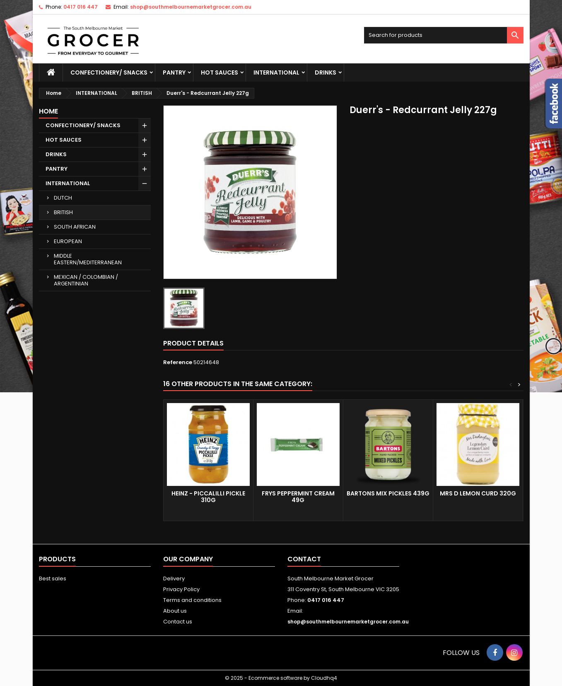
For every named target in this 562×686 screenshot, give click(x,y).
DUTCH (63, 198)
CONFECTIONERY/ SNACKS (108, 72)
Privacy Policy (181, 589)
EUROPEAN (68, 241)
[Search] (443, 35)
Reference (177, 362)
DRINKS (325, 72)
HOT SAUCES (219, 72)
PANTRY (174, 72)
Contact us (177, 622)
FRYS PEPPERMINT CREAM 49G (298, 496)
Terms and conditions (192, 600)
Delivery (174, 578)
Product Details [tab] (193, 343)
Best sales (52, 578)
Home (48, 111)
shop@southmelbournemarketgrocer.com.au (190, 6)
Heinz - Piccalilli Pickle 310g (208, 496)
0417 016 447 (80, 6)
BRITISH (63, 212)
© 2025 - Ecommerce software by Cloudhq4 (281, 677)
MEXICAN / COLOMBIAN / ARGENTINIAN (86, 280)
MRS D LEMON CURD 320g (478, 493)
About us (175, 611)
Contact (304, 559)
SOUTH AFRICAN (75, 227)
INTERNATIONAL (276, 72)
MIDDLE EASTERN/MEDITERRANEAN (88, 259)
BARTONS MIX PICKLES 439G (388, 493)
